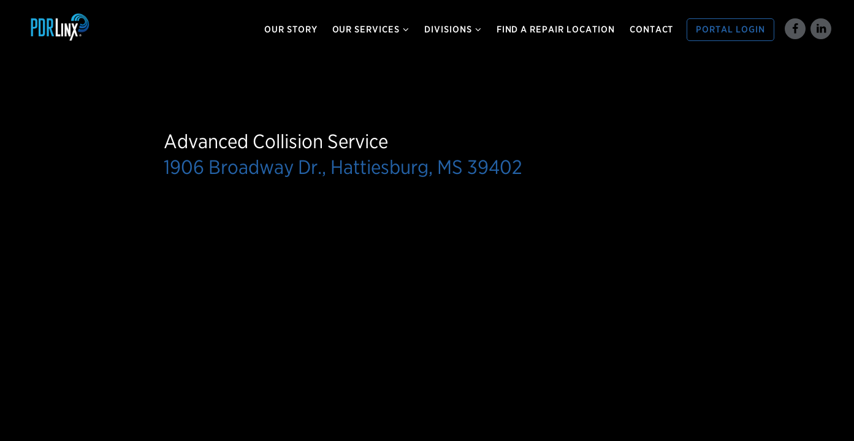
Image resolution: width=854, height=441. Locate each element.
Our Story (291, 29)
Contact (652, 29)
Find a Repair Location (556, 29)
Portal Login (730, 29)
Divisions (453, 29)
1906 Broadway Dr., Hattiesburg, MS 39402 (343, 167)
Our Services (371, 29)
